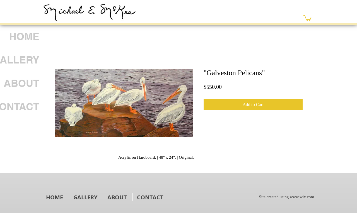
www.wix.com (302, 197)
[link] (307, 17)
